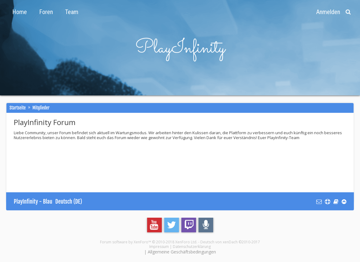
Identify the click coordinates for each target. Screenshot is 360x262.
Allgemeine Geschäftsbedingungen (182, 252)
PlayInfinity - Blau (33, 201)
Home (19, 12)
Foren (46, 12)
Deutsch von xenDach (230, 242)
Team (71, 12)
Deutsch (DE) (68, 201)
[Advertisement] (125, 161)
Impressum (159, 246)
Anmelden (328, 12)
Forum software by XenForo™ (148, 242)
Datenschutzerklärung (192, 246)
